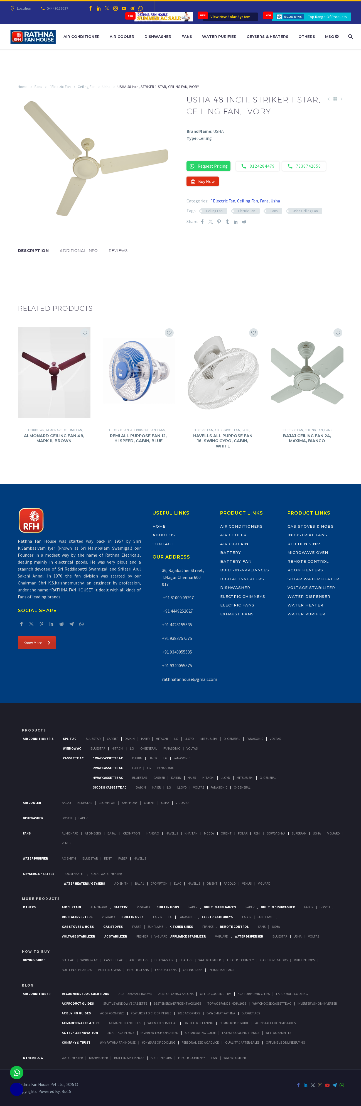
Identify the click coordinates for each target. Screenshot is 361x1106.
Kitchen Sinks (305, 544)
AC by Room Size (112, 1013)
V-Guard (182, 803)
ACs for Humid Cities (254, 994)
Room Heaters (305, 570)
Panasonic (255, 738)
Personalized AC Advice (200, 1042)
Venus (66, 843)
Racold (230, 883)
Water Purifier (219, 36)
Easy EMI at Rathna (221, 1013)
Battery (230, 552)
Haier (145, 738)
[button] (23, 274)
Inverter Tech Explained (159, 1033)
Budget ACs (251, 1013)
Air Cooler (122, 36)
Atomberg (93, 833)
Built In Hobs (167, 907)
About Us (164, 535)
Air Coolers (138, 960)
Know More (37, 642)
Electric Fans (237, 605)
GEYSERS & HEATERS (38, 874)
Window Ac (72, 748)
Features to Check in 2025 (151, 1013)
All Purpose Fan (143, 430)
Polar (242, 833)
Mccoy (209, 833)
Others (306, 36)
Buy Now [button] (203, 181)
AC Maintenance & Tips (80, 1023)
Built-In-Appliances (244, 570)
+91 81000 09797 (178, 597)
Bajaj (66, 803)
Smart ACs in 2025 (120, 1033)
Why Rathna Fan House (118, 1042)
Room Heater (74, 874)
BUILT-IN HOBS (161, 1058)
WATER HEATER (72, 1058)
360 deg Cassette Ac (109, 787)
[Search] (350, 36)
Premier (142, 936)
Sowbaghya (276, 833)
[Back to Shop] (335, 99)
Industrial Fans (307, 535)
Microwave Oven (308, 552)
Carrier (112, 738)
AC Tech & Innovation (80, 1033)
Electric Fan (246, 211)
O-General (232, 738)
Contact (163, 544)
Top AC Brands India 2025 (226, 1003)
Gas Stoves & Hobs (311, 526)
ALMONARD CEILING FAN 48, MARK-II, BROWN (54, 438)
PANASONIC (187, 917)
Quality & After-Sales (242, 1042)
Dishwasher (157, 36)
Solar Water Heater (313, 579)
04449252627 (56, 8)
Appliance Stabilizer (188, 936)
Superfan (299, 833)
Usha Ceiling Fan (305, 211)
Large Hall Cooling (292, 994)
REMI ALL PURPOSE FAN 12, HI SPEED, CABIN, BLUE (138, 438)
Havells (172, 833)
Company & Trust (76, 1042)
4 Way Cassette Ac (108, 777)
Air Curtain (234, 544)
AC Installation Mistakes (275, 1023)
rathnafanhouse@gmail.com (189, 679)
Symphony (129, 803)
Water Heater (305, 605)
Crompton (107, 803)
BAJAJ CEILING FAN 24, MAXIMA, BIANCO (307, 438)
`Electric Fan (60, 86)
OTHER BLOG (33, 1058)
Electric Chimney (240, 960)
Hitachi (162, 738)
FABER (122, 858)
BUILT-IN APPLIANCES (129, 1058)
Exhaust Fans (237, 614)
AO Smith (69, 858)
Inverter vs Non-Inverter (317, 1003)
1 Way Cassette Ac (108, 758)
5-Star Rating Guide (200, 1033)
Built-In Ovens (109, 970)
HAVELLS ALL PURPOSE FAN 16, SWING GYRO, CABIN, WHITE (222, 440)
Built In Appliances (220, 907)
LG (170, 917)
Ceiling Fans (192, 970)
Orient (149, 803)
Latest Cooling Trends (240, 1033)
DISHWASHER (98, 1058)
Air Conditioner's (38, 738)
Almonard (54, 430)
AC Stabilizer (115, 936)
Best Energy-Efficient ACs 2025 (177, 1003)
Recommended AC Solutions (85, 994)
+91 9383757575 (177, 638)
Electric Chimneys (242, 596)
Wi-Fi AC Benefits (278, 1033)
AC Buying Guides (76, 1013)
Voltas (275, 738)
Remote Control (308, 561)
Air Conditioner (81, 36)
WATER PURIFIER (235, 1058)
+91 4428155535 (177, 624)
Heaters (186, 960)
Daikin (130, 738)
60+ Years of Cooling (158, 1042)
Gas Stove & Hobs (274, 960)
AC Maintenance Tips (125, 1023)
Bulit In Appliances (77, 970)
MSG (332, 36)
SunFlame (265, 917)
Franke (207, 926)
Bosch (67, 818)
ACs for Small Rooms (135, 994)
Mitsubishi (208, 738)
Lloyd (189, 738)
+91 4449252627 (177, 611)
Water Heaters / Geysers (84, 883)
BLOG (28, 985)
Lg (176, 738)
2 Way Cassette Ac (108, 768)
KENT (108, 858)
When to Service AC (162, 1023)
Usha (106, 86)
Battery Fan (236, 561)
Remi (257, 833)
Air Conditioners (241, 526)
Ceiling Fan (86, 86)
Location (23, 8)
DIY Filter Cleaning (198, 1023)
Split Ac (69, 738)
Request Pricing (208, 166)
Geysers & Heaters (267, 36)
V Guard (333, 833)
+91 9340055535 (177, 652)
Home (23, 86)
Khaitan (191, 833)
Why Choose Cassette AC (271, 1003)
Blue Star (90, 858)
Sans (262, 926)
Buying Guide (34, 960)
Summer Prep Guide (234, 1023)
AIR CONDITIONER (36, 994)
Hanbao (152, 833)
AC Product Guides (78, 1003)
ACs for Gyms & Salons (175, 994)
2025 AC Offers (189, 1013)
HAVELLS (140, 858)
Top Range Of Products (327, 16)
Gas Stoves (113, 926)
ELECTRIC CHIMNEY (191, 1058)
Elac (177, 883)
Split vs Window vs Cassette (125, 1003)
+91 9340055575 (177, 665)
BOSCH (325, 907)
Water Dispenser (309, 596)
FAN (214, 1058)
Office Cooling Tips (215, 994)
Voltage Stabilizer (311, 587)
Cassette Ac (73, 758)
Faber (82, 818)
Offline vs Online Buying (285, 1042)
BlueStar (93, 738)
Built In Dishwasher (278, 907)
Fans (186, 36)
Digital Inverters (242, 579)
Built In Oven (132, 917)
